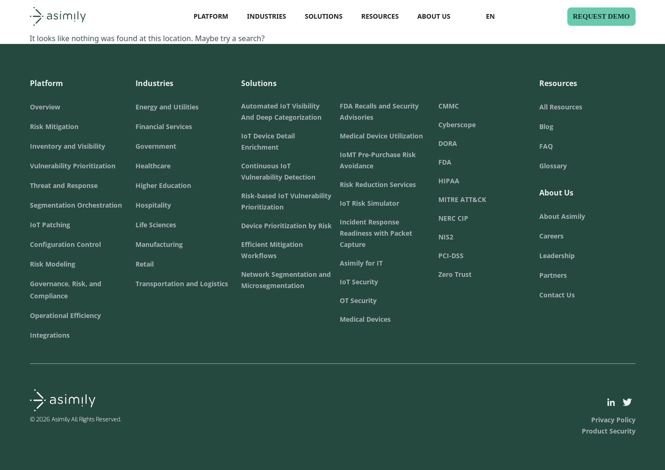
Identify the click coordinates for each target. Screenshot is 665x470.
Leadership (557, 255)
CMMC (448, 105)
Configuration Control (65, 244)
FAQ (546, 146)
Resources (380, 16)
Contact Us (557, 294)
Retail (145, 264)
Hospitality (153, 205)
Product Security (609, 431)
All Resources (560, 106)
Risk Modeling (52, 264)
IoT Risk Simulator (369, 203)
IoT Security (359, 281)
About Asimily (562, 216)
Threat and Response (64, 185)
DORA (447, 143)
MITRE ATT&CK (462, 199)
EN (490, 16)
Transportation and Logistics (182, 283)
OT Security (358, 300)
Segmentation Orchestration (76, 205)
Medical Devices (365, 319)
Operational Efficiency (65, 315)
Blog (546, 126)
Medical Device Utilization (381, 135)
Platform (210, 16)
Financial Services (164, 126)
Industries (266, 16)
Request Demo (601, 16)
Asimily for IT (361, 263)
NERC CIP (453, 218)
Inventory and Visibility (67, 146)
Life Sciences (156, 224)
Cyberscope (457, 124)
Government (156, 146)
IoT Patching (50, 224)
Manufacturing (159, 244)
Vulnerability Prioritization (72, 165)
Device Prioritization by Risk (286, 225)
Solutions (324, 16)
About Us (433, 16)
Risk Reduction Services (378, 184)
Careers (551, 235)
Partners (553, 275)
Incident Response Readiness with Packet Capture (376, 233)
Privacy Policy (613, 419)
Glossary (553, 165)
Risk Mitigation (54, 126)
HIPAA (448, 180)
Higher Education (163, 185)
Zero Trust (455, 274)
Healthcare (153, 165)
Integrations (50, 335)
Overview (45, 106)
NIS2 (445, 236)
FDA (444, 162)
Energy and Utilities (167, 106)
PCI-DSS (451, 255)
